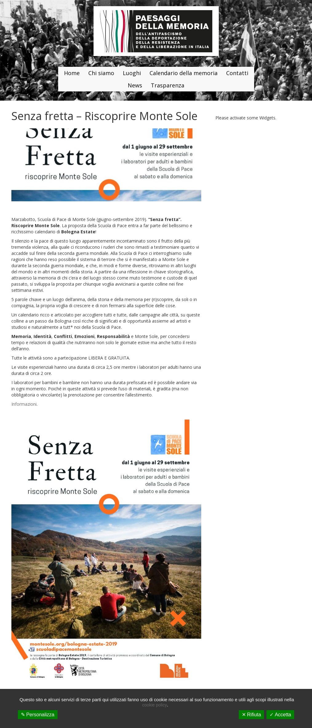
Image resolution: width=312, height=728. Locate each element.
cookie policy (154, 704)
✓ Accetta (280, 714)
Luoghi (132, 73)
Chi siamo (101, 73)
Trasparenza (167, 85)
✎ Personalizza (37, 714)
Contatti (237, 73)
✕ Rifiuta (251, 714)
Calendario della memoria (184, 73)
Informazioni (24, 404)
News (135, 85)
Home (72, 73)
